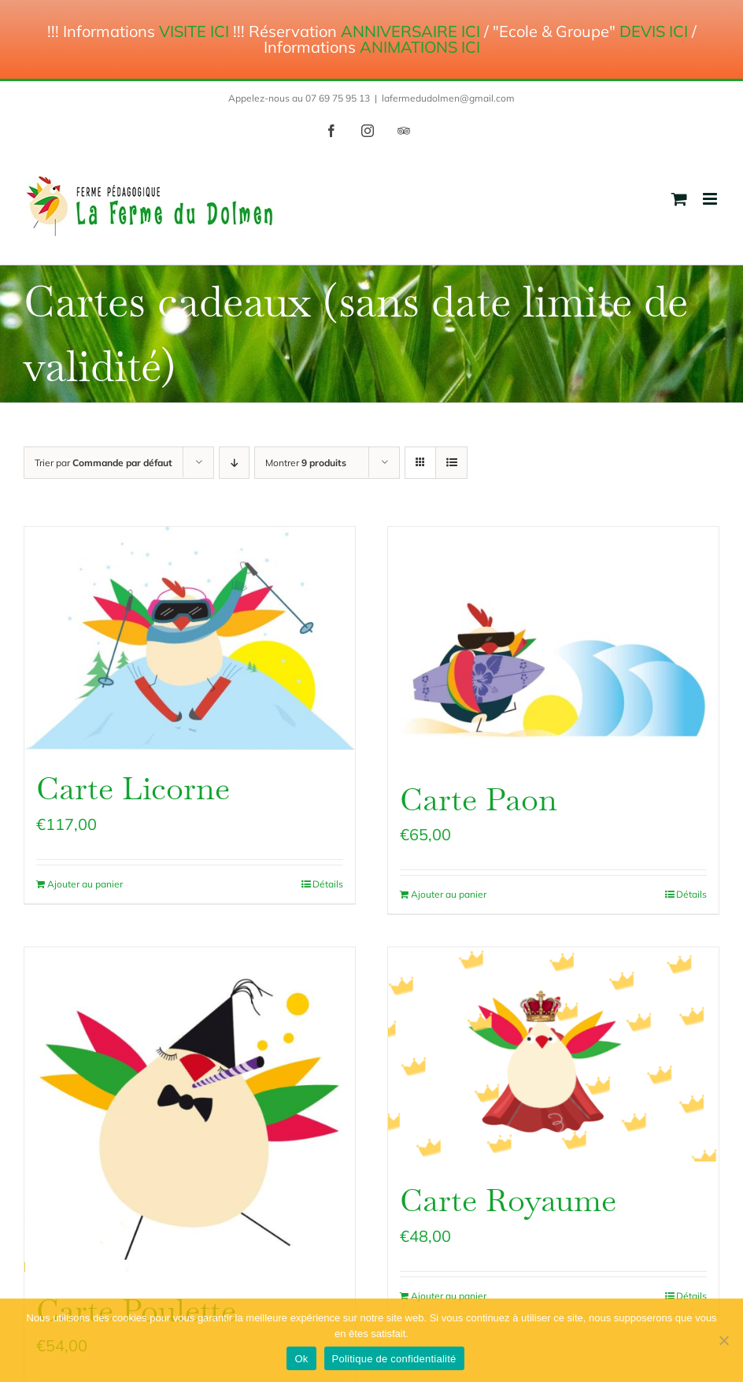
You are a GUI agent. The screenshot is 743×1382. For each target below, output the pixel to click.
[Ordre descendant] (234, 462)
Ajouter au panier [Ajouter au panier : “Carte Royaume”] (448, 1296)
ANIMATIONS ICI (420, 47)
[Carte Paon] (553, 644)
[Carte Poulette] (189, 1109)
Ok (301, 1359)
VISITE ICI (194, 31)
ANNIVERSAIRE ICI (410, 31)
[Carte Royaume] (553, 1054)
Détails (327, 884)
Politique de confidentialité (394, 1359)
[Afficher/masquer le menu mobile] (711, 199)
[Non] (723, 1340)
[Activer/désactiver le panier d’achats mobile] (679, 199)
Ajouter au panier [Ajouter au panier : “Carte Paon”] (448, 894)
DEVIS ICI (653, 31)
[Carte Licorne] (189, 638)
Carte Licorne (133, 789)
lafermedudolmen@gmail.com (448, 98)
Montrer (305, 463)
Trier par (103, 463)
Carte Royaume (508, 1200)
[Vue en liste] (451, 462)
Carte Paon (478, 800)
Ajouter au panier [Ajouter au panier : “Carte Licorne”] (85, 884)
